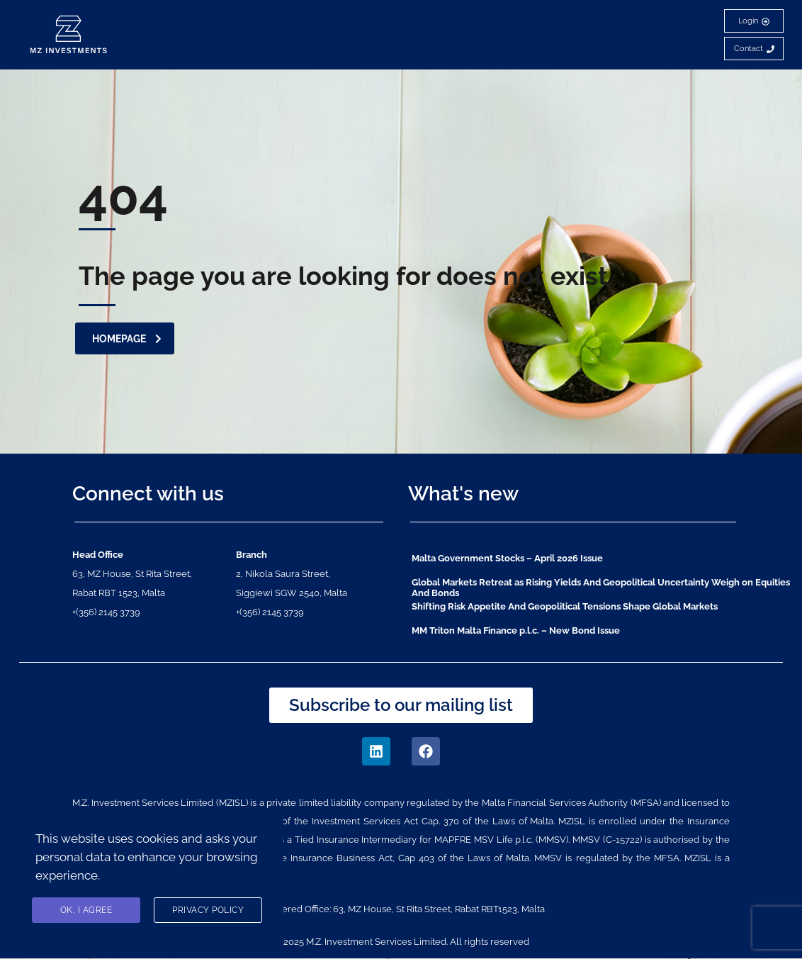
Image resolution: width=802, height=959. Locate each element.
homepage (127, 338)
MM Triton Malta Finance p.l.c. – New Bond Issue (516, 630)
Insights (337, 44)
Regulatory (415, 44)
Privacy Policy (208, 911)
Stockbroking (263, 44)
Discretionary (402, 24)
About (205, 24)
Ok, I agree (86, 911)
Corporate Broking (296, 24)
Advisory (478, 24)
